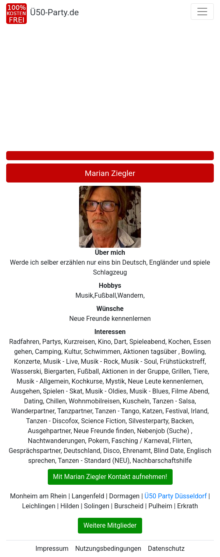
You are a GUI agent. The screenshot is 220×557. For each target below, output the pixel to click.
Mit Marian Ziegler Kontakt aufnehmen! (110, 477)
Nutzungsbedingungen (108, 548)
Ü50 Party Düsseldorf (176, 496)
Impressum (52, 548)
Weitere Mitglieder (109, 525)
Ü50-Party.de (54, 12)
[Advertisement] (110, 89)
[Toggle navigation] (202, 11)
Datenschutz (166, 548)
